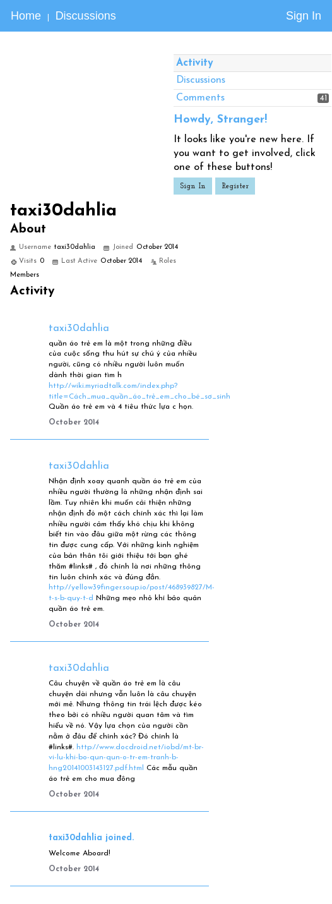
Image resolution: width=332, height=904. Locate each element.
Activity (194, 63)
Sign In (303, 15)
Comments (200, 98)
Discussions (86, 15)
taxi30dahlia (79, 328)
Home (26, 15)
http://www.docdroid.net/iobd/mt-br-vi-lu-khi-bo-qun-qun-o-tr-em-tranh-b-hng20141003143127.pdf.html (126, 758)
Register (235, 186)
